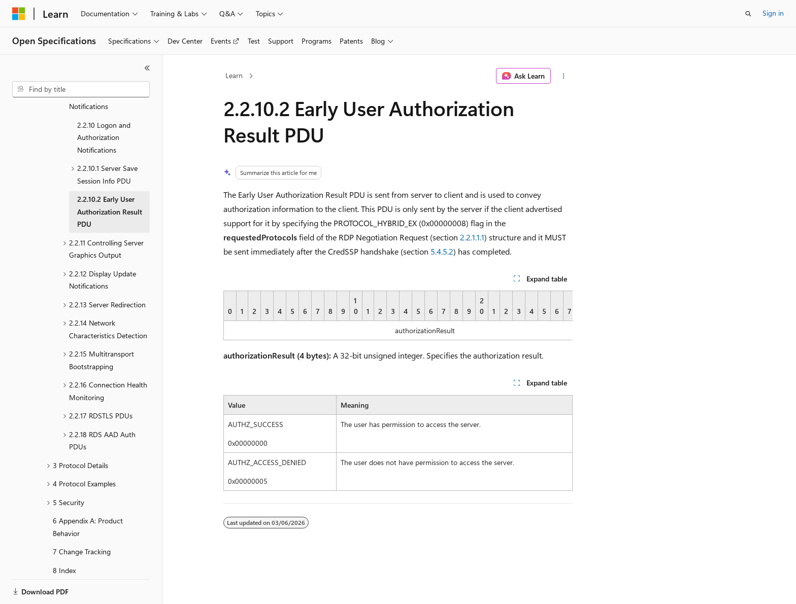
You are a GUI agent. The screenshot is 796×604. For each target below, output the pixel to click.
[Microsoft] (18, 13)
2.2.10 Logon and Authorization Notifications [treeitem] (103, 102)
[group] (398, 315)
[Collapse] (147, 68)
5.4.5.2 (441, 251)
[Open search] (748, 14)
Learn (234, 75)
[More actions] (564, 76)
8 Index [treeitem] (64, 535)
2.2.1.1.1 (472, 237)
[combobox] (81, 89)
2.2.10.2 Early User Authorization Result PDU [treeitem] (109, 176)
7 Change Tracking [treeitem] (82, 516)
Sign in (773, 13)
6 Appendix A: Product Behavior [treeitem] (88, 492)
